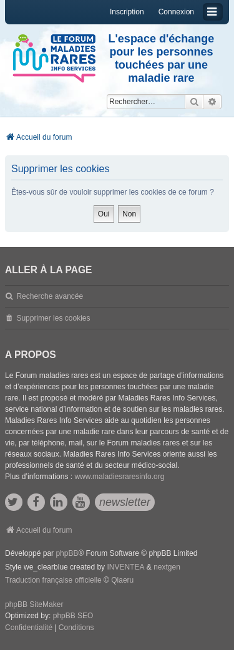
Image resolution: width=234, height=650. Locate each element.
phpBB (67, 553)
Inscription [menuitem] (127, 11)
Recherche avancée (49, 296)
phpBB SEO (73, 615)
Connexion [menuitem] (176, 11)
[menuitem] (28, 628)
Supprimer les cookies (53, 318)
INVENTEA (125, 567)
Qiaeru (122, 580)
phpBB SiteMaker (34, 604)
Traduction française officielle (53, 580)
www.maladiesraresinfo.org (119, 476)
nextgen (167, 567)
